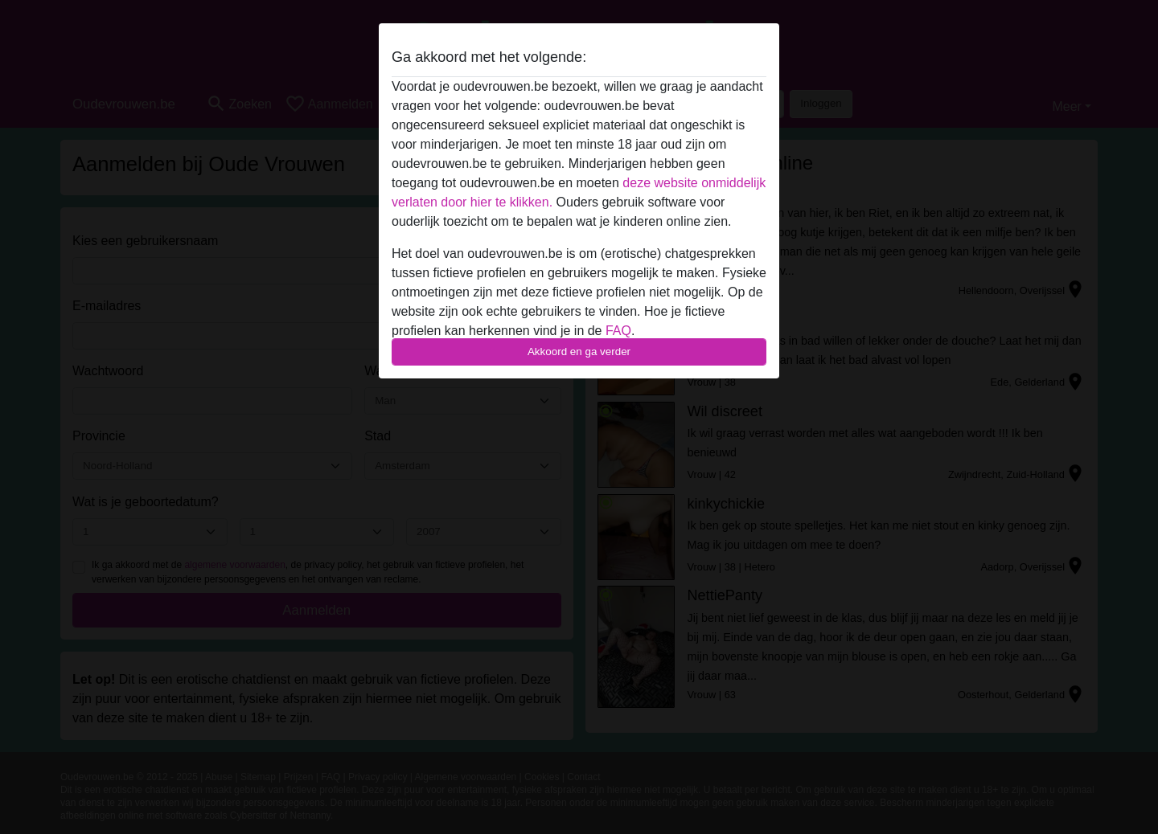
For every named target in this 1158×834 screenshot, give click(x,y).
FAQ (618, 330)
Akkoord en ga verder (579, 351)
